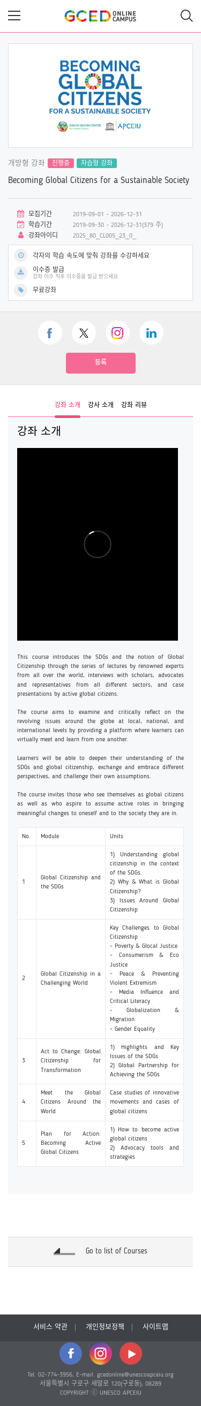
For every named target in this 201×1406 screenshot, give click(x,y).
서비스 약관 (50, 1327)
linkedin (151, 333)
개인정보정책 (105, 1327)
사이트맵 (155, 1327)
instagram (118, 333)
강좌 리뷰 (134, 405)
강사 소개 (101, 405)
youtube (131, 1353)
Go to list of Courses (116, 1251)
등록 (101, 363)
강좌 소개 (67, 405)
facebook (50, 333)
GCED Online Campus (100, 16)
